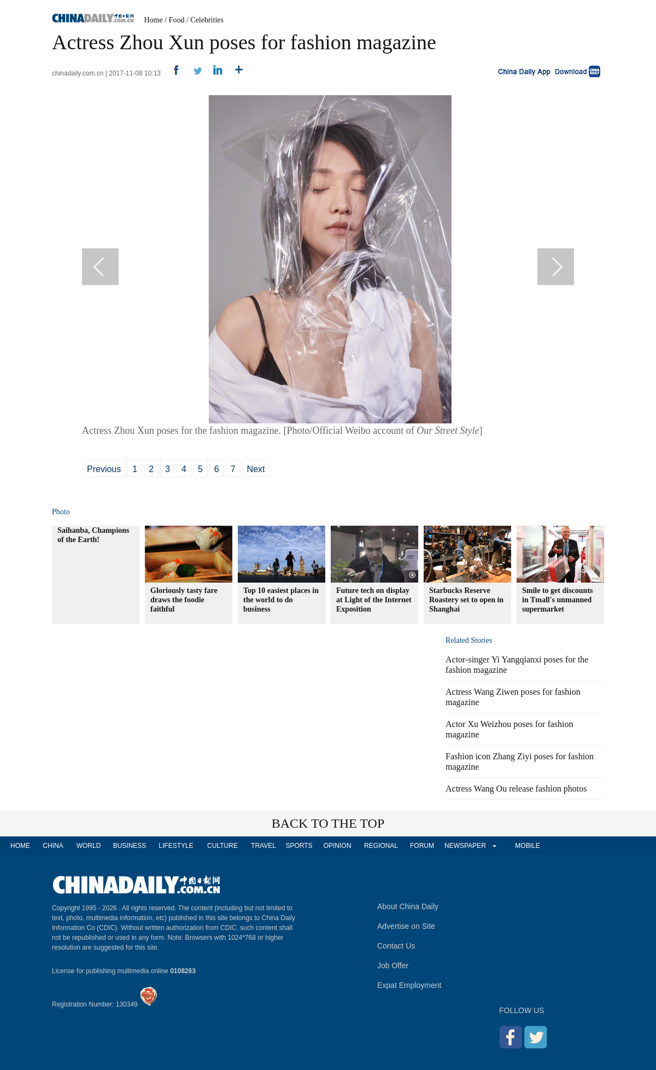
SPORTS (298, 846)
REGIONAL (381, 846)
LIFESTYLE (176, 846)
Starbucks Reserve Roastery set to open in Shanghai (466, 599)
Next (256, 469)
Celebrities (207, 20)
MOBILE (527, 846)
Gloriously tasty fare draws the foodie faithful (184, 599)
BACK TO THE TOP (328, 823)
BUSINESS (130, 846)
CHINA (53, 846)
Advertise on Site (406, 926)
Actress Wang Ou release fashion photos (516, 788)
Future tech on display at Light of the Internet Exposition (374, 599)
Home (153, 20)
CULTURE (222, 846)
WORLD (89, 846)
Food (177, 20)
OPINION (338, 846)
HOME (20, 846)
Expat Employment (409, 985)
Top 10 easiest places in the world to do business (281, 599)
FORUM (422, 846)
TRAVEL (263, 846)
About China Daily (407, 906)
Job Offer (392, 965)
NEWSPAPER (464, 846)
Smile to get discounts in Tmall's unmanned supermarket (557, 599)
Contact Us (396, 945)
